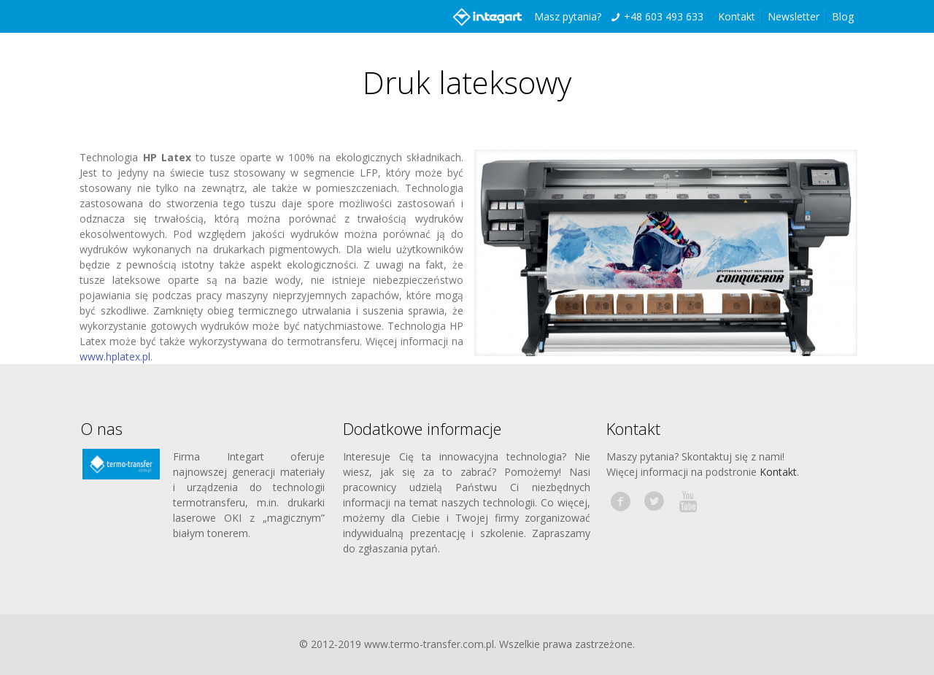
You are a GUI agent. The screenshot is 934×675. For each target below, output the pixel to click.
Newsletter (793, 16)
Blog (843, 16)
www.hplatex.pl (115, 356)
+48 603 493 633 (663, 16)
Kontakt (736, 16)
